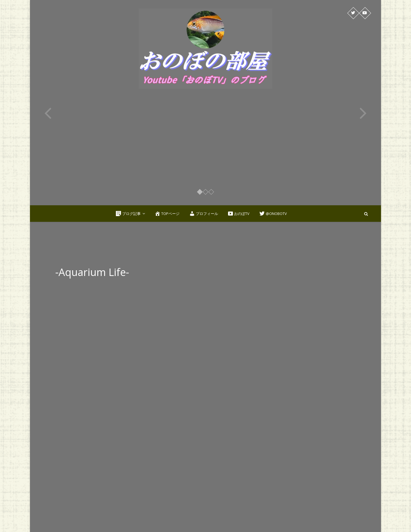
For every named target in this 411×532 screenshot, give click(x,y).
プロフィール (203, 213)
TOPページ (167, 213)
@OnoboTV (273, 213)
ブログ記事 (128, 213)
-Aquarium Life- (93, 272)
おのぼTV (238, 213)
